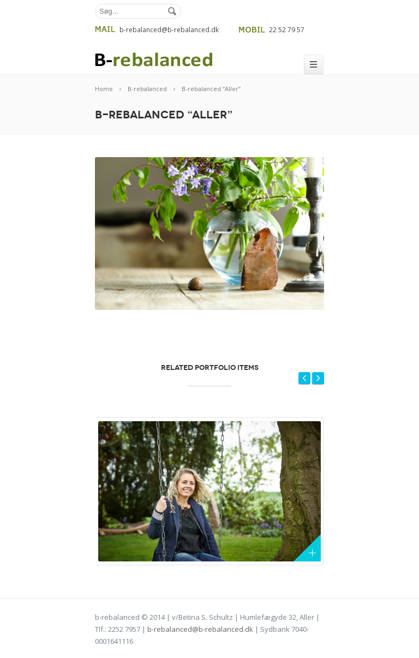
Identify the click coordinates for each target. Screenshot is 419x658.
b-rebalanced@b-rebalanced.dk (200, 629)
